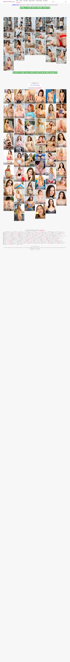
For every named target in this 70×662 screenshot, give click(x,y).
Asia (33, 455)
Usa (22, 461)
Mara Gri (15, 5)
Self (42, 465)
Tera (59, 453)
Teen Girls (57, 463)
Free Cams (25, 0)
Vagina (29, 465)
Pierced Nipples (51, 453)
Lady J (42, 463)
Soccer (39, 464)
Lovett (19, 464)
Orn (45, 464)
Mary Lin (5, 465)
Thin (35, 453)
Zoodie (28, 463)
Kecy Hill (60, 464)
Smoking (49, 462)
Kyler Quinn (13, 462)
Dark (57, 462)
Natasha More (14, 461)
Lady (12, 464)
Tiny (26, 455)
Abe (25, 464)
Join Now (18, 2)
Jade (61, 454)
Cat (42, 461)
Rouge (36, 465)
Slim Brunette (21, 454)
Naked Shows (32, 0)
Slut (20, 455)
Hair (21, 453)
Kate (28, 462)
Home (17, 0)
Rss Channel (32, 471)
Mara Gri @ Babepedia (35, 145)
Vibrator (53, 454)
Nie (4, 463)
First (15, 453)
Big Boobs (5, 454)
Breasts (50, 463)
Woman (5, 466)
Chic (59, 465)
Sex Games (45, 0)
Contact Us (38, 471)
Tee (36, 454)
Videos (20, 0)
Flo (52, 455)
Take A (52, 464)
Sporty (43, 453)
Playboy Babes (39, 0)
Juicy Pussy (45, 454)
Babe (21, 465)
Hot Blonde (5, 461)
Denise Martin (51, 465)
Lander (29, 453)
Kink (34, 462)
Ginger (29, 461)
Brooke (8, 453)
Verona (5, 464)
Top (12, 466)
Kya (47, 461)
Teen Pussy (12, 455)
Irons (46, 455)
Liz (35, 461)
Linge (21, 462)
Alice (32, 464)
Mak (4, 455)
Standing (41, 462)
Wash (13, 454)
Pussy (54, 461)
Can (39, 455)
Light (19, 466)
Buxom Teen (11, 463)
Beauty (29, 454)
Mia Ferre (59, 455)
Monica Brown (13, 465)
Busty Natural (20, 463)
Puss (35, 463)
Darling (5, 462)
